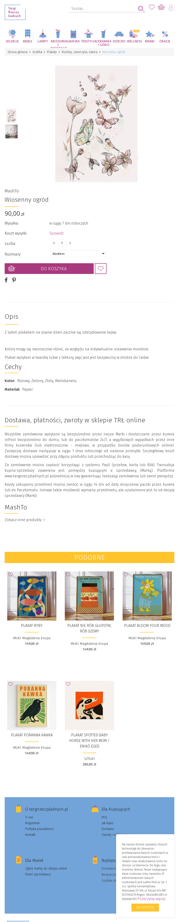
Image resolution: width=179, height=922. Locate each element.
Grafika (73, 41)
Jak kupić (108, 823)
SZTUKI (89, 758)
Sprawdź (56, 233)
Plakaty (52, 52)
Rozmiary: (13, 254)
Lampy (43, 41)
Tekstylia (88, 41)
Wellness (134, 41)
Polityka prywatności (39, 828)
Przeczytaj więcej (151, 899)
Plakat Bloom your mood (147, 625)
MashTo (12, 190)
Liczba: (10, 243)
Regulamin (32, 823)
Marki (150, 41)
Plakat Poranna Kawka (32, 734)
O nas (29, 817)
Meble (27, 41)
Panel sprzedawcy (38, 874)
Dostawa (108, 828)
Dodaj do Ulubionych (101, 268)
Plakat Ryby (32, 625)
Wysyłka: (12, 223)
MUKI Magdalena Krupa (32, 637)
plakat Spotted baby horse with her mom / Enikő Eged (89, 740)
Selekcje (12, 41)
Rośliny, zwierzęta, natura (80, 52)
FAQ (104, 817)
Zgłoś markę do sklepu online (46, 868)
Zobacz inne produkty (25, 519)
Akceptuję (145, 907)
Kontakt (30, 834)
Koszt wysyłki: (16, 233)
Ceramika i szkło (103, 43)
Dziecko (119, 41)
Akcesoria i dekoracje (58, 44)
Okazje (164, 41)
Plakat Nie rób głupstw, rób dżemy (89, 628)
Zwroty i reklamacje (115, 834)
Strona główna (17, 52)
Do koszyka (54, 268)
